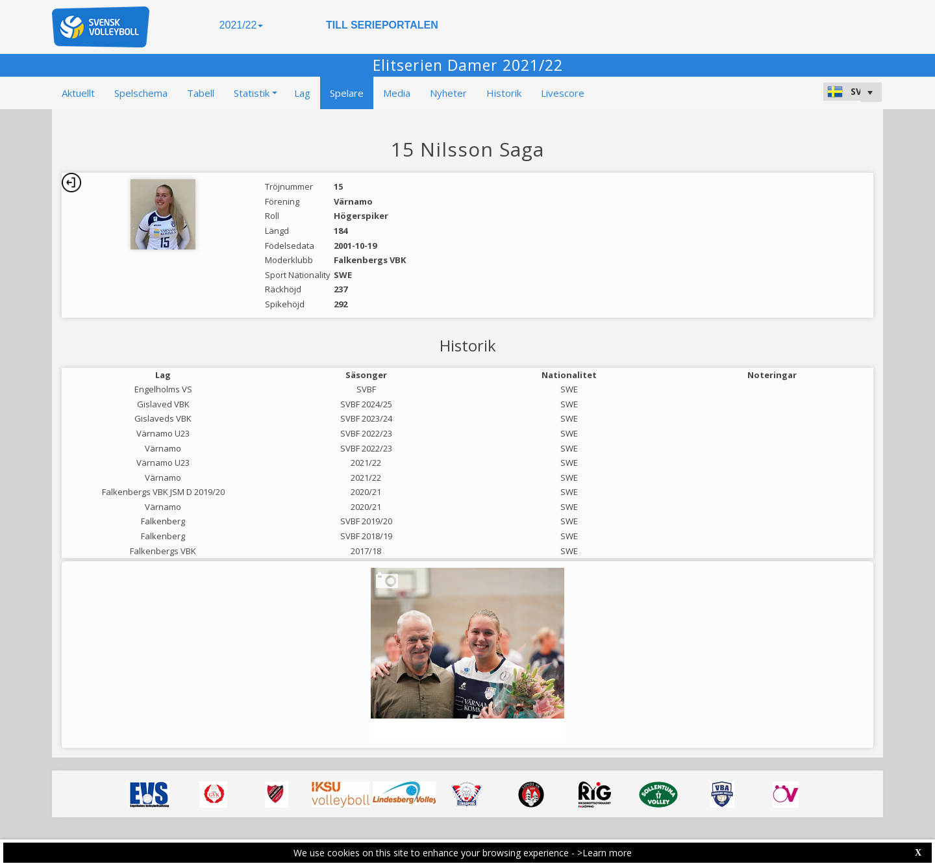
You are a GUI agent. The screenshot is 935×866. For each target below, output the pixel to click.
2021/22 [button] (241, 25)
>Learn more (604, 853)
